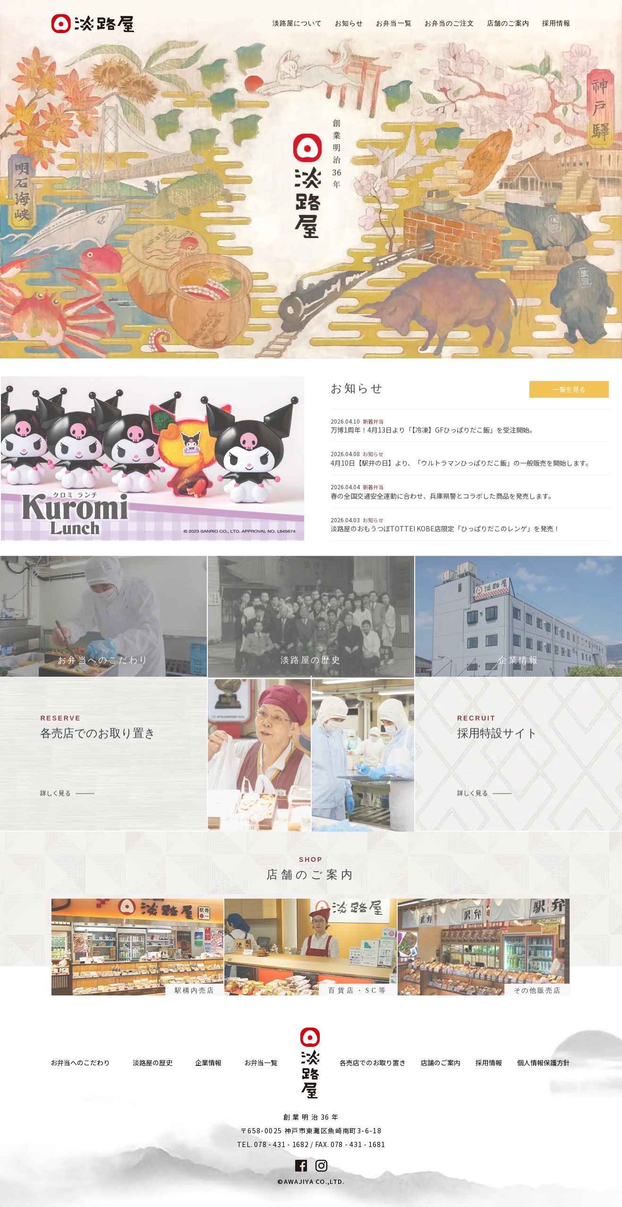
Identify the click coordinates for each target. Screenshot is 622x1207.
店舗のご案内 (440, 1062)
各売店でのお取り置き (373, 1062)
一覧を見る (569, 394)
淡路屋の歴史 (152, 1062)
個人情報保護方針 (543, 1062)
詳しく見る (55, 798)
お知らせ (349, 23)
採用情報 (556, 23)
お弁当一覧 (393, 23)
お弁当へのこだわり (80, 1062)
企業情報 (208, 1062)
